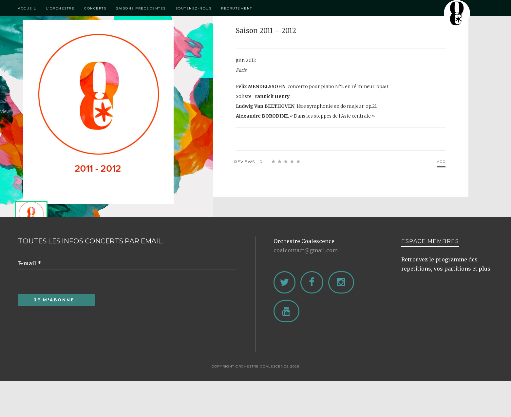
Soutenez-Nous (194, 8)
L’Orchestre (60, 8)
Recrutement (236, 8)
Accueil (27, 8)
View (93, 111)
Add (441, 162)
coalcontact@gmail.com (306, 250)
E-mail (29, 263)
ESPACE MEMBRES (430, 241)
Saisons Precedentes (141, 8)
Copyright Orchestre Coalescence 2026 (255, 366)
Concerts (95, 8)
